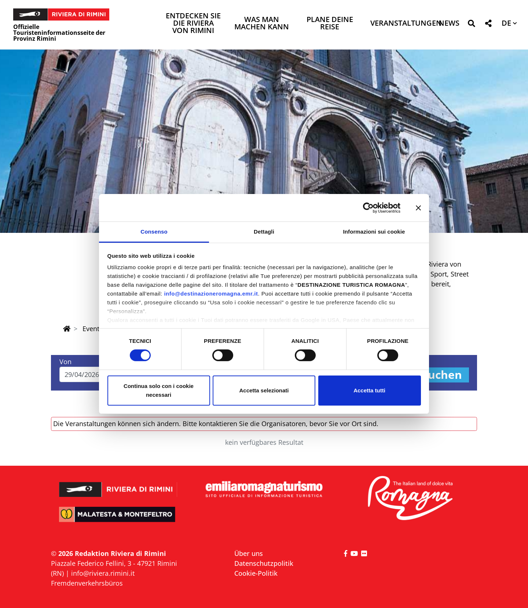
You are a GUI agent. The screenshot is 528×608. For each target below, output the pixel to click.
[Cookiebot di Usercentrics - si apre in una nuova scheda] (368, 207)
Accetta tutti (369, 390)
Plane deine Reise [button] (330, 24)
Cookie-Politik (256, 573)
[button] (471, 25)
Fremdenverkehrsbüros (87, 583)
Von (65, 361)
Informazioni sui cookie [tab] (374, 231)
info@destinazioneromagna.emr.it (211, 293)
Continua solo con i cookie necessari (159, 390)
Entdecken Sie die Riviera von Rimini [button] (193, 23)
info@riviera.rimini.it (103, 573)
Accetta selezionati (264, 390)
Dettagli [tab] (264, 231)
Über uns (248, 553)
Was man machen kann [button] (261, 24)
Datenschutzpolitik (263, 563)
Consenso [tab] (153, 231)
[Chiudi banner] (418, 207)
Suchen (442, 374)
